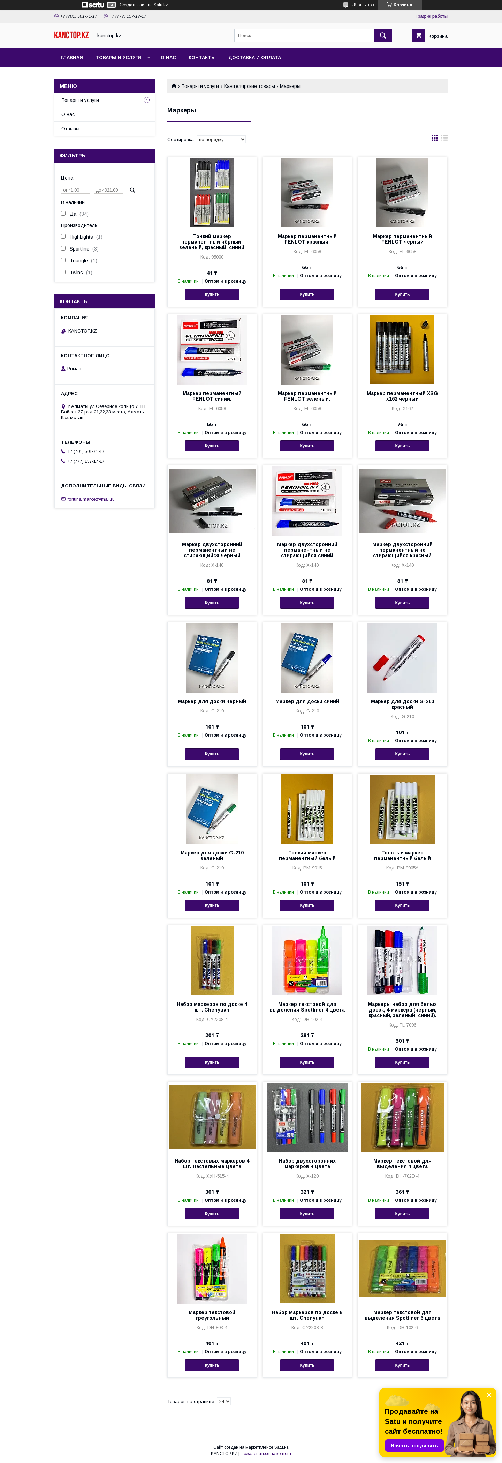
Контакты (202, 57)
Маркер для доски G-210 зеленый (212, 855)
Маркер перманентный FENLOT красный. (307, 239)
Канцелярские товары (249, 86)
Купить (212, 294)
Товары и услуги (118, 57)
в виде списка (444, 139)
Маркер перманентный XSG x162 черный (402, 396)
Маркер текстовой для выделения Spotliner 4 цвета (307, 1007)
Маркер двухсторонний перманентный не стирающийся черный (212, 550)
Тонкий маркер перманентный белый (307, 855)
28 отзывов (362, 4)
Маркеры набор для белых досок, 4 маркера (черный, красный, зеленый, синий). (402, 1009)
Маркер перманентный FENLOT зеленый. (307, 396)
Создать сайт (133, 4)
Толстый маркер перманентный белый (402, 855)
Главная (72, 57)
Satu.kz (281, 1447)
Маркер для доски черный (212, 701)
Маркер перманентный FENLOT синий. (212, 396)
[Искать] (383, 35)
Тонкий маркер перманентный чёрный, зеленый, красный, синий (212, 241)
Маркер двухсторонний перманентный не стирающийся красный (402, 550)
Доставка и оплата (254, 57)
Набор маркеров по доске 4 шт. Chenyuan (212, 1007)
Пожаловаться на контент (266, 1453)
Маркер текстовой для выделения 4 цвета (402, 1163)
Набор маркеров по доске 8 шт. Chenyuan (307, 1315)
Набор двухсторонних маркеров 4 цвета (307, 1163)
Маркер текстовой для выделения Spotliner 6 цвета (402, 1315)
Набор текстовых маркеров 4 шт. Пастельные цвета (212, 1163)
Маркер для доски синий (307, 701)
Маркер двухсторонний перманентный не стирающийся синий (307, 550)
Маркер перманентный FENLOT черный (402, 239)
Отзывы (70, 129)
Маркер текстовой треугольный (212, 1315)
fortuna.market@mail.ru (91, 498)
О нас (168, 57)
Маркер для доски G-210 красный (402, 704)
